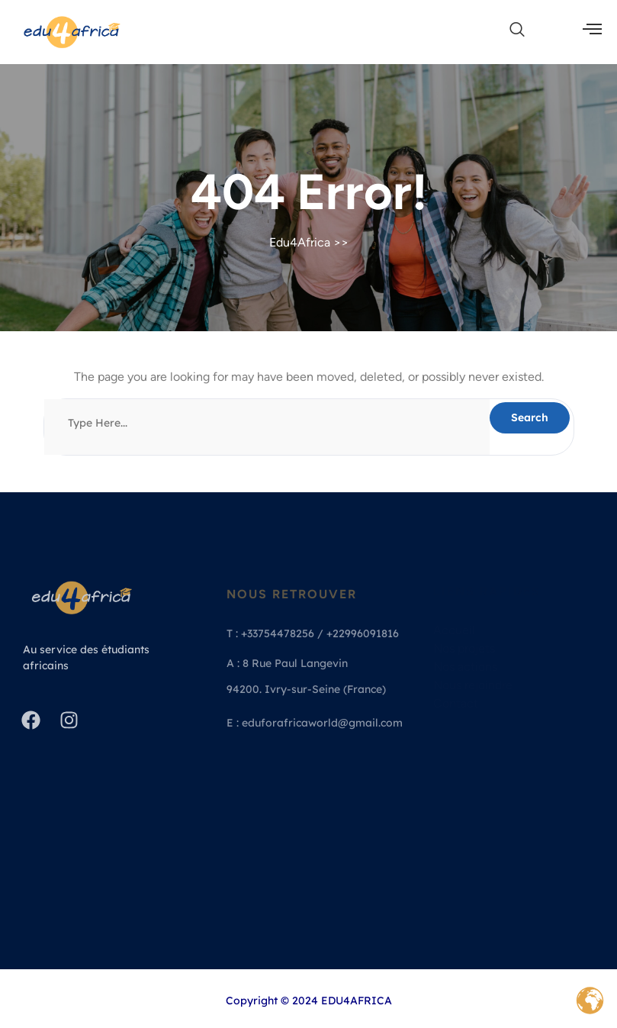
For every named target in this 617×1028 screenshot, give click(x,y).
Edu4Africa (299, 242)
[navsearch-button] (509, 30)
